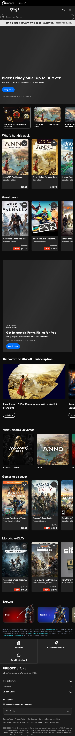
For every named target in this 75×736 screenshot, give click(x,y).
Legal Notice (31, 722)
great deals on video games (38, 633)
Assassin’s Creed (8, 635)
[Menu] (3, 10)
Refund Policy (55, 722)
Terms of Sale (43, 722)
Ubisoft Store (50, 629)
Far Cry (16, 635)
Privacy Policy (20, 719)
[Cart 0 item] (69, 10)
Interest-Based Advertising (13, 722)
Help (22, 3)
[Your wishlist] (63, 10)
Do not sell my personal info (49, 719)
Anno (21, 635)
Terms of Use (8, 719)
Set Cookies (32, 719)
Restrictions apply (64, 23)
